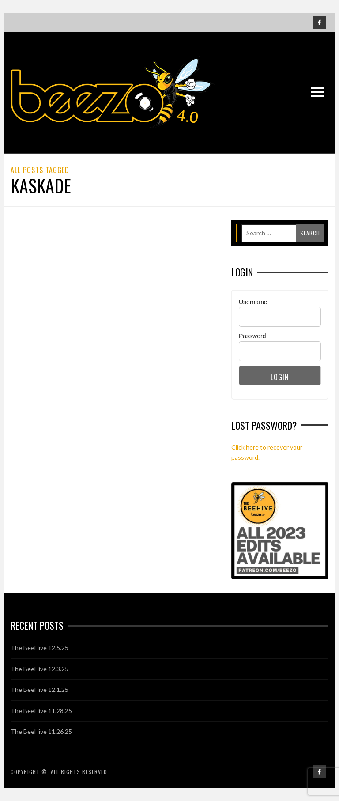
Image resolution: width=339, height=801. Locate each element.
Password (252, 336)
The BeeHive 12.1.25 (39, 689)
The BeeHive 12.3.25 (39, 669)
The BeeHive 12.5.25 (39, 647)
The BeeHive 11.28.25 (41, 710)
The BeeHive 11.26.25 (41, 731)
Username (253, 302)
